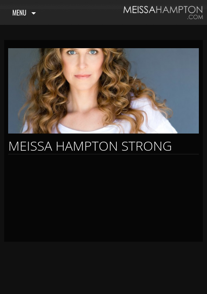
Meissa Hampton (163, 12)
